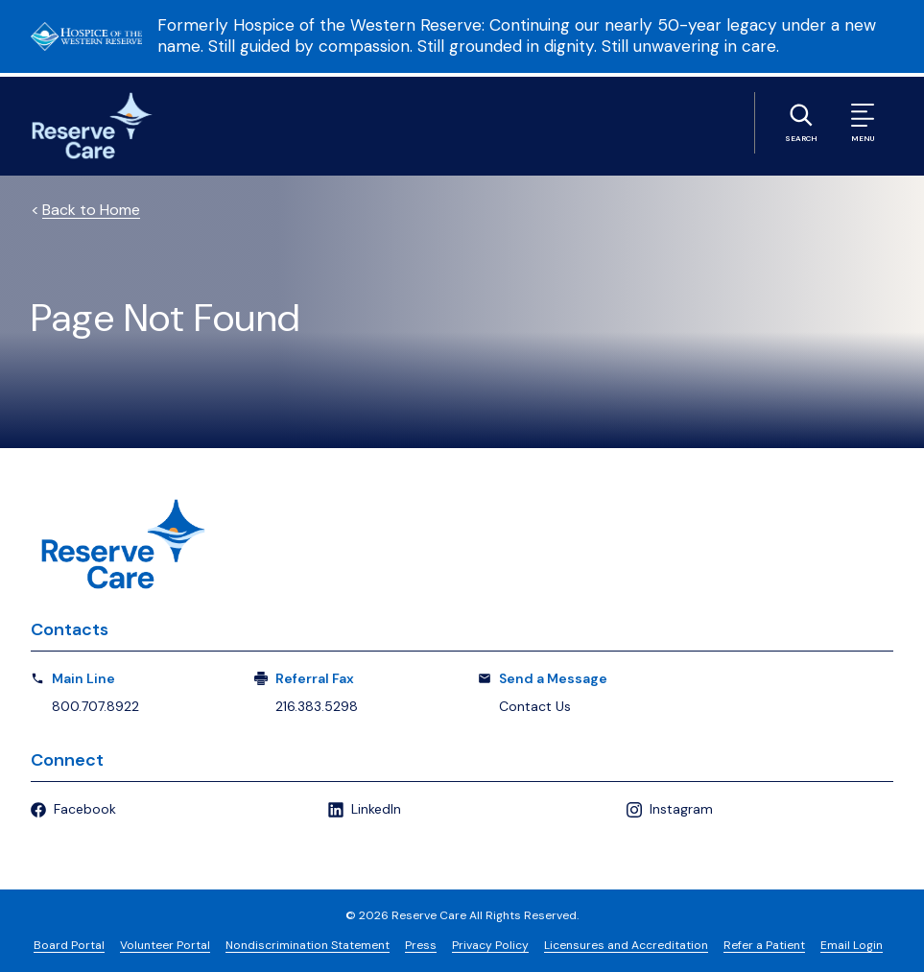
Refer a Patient (764, 945)
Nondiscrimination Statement (307, 945)
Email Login (851, 945)
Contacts (69, 629)
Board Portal (69, 945)
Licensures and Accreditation (626, 945)
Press (421, 945)
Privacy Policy (490, 945)
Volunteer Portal (165, 945)
